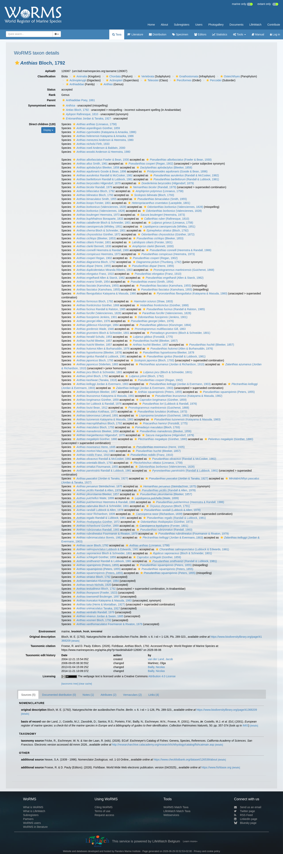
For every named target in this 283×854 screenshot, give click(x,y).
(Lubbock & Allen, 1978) (170, 510)
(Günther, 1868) (162, 305)
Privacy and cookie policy (207, 851)
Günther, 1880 (94, 439)
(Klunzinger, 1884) (163, 325)
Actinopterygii (75, 80)
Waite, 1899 (93, 498)
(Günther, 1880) (160, 439)
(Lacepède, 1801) (158, 202)
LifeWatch (255, 24)
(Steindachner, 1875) (168, 486)
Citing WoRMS (104, 807)
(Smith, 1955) (160, 199)
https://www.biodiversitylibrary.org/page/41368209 (227, 709)
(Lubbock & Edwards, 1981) (192, 549)
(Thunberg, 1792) (157, 262)
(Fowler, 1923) (95, 592)
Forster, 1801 (91, 202)
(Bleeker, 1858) (164, 167)
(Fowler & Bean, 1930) (178, 159)
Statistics (219, 34)
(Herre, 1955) (91, 265)
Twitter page (244, 811)
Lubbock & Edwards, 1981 (105, 549)
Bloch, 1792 (75, 109)
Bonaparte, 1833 (97, 218)
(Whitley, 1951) (97, 226)
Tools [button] (239, 34)
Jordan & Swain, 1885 (97, 616)
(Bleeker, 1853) (94, 238)
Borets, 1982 (97, 537)
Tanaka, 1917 (96, 608)
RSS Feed (243, 815)
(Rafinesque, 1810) (164, 218)
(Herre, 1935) (158, 447)
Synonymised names (41, 105)
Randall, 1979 (92, 187)
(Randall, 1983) (164, 529)
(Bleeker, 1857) (153, 340)
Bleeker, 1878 (166, 352)
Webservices (171, 815)
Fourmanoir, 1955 (95, 466)
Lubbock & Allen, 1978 (97, 510)
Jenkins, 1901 (94, 317)
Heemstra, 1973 (95, 214)
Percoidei (213, 80)
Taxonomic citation (43, 646)
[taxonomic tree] (69, 683)
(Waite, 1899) (154, 498)
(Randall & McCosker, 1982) (184, 175)
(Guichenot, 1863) (162, 415)
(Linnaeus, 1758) (94, 124)
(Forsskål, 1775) (151, 336)
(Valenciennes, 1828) (99, 206)
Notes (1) (88, 694)
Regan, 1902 (92, 258)
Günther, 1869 (95, 525)
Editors (200, 34)
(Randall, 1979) (152, 187)
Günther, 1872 (96, 234)
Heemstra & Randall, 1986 (100, 250)
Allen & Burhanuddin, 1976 (101, 348)
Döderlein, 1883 (95, 364)
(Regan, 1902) (148, 163)
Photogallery (216, 24)
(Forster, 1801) (149, 242)
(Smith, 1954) (149, 281)
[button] (17, 62)
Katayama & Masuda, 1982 (103, 395)
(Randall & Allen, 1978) (166, 490)
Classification (46, 76)
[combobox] (29, 34)
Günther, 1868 (95, 305)
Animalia (79, 76)
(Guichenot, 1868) (181, 269)
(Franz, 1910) (155, 273)
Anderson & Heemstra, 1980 (102, 140)
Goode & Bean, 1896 (99, 171)
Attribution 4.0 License (162, 676)
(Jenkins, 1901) (160, 317)
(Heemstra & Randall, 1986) (178, 250)
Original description (42, 636)
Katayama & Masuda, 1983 (102, 419)
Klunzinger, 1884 (95, 325)
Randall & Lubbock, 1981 (102, 179)
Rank (52, 94)
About (164, 24)
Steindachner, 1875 (97, 486)
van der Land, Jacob (160, 659)
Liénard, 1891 (95, 415)
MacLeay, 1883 (93, 450)
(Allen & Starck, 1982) (172, 277)
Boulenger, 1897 (96, 596)
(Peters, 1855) (157, 391)
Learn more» (190, 841)
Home (151, 24)
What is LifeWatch (34, 811)
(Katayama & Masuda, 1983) (185, 419)
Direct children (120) (42, 124)
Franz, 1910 (93, 273)
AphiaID (50, 71)
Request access (104, 815)
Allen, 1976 (91, 321)
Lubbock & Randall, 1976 (97, 403)
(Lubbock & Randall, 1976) (167, 403)
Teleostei (150, 80)
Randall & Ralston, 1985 (99, 309)
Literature (135, 34)
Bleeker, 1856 (95, 431)
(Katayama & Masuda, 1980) (189, 293)
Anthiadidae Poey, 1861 (78, 100)
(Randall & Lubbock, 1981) (184, 179)
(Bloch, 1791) (167, 506)
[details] (75, 640)
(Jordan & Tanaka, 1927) (100, 478)
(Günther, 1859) (161, 399)
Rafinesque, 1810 (79, 114)
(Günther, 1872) (165, 234)
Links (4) (153, 694)
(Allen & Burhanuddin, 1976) (179, 348)
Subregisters (181, 24)
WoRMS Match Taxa (176, 807)
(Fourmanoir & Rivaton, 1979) (191, 533)
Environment (47, 631)
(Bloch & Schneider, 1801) (178, 332)
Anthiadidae (74, 84)
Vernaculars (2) (132, 694)
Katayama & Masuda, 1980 (104, 293)
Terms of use (102, 811)
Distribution (157, 34)
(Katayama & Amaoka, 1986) (104, 132)
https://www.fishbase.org (216, 767)
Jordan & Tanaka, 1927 (86, 118)
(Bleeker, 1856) (163, 431)
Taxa (116, 34)
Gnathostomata (186, 76)
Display (48, 130)
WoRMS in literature (35, 826)
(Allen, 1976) (150, 321)
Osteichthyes (229, 76)
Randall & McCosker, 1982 (102, 175)
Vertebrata (145, 76)
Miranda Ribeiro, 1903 (102, 269)
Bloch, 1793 (92, 195)
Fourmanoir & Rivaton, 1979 (105, 533)
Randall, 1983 (95, 529)
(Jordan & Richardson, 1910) (169, 364)
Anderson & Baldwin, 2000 (98, 147)
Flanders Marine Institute (128, 851)
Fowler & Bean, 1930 (100, 159)
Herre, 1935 (93, 447)
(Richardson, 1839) (156, 513)
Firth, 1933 (90, 143)
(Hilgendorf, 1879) (165, 183)
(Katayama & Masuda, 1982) (186, 395)
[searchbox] (28, 34)
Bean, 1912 (90, 407)
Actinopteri (113, 80)
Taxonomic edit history (40, 655)
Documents (236, 24)
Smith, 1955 (94, 199)
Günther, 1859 (96, 128)
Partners (28, 819)
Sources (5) (28, 694)
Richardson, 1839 (93, 513)
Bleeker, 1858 (95, 167)
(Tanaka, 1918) (94, 380)
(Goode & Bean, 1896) (174, 171)
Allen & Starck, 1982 (98, 277)
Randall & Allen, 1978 (96, 490)
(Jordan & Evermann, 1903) (178, 384)
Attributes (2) (108, 694)
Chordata (113, 76)
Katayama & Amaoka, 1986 (103, 136)
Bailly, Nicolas (156, 667)
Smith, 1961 (90, 163)
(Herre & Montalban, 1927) (98, 604)
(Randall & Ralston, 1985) (173, 309)
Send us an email (247, 807)
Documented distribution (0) (59, 694)
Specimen (180, 34)
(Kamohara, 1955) (95, 285)
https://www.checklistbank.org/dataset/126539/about (185, 759)
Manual (258, 34)
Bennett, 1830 (91, 246)
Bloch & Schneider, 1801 (101, 222)
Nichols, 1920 (91, 584)
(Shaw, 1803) (151, 301)
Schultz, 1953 (92, 336)
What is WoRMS (33, 807)
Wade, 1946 (93, 328)
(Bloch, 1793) (152, 195)
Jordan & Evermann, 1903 (100, 384)
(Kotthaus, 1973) (160, 411)
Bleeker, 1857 (92, 340)
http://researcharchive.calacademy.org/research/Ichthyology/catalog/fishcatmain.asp (163, 744)
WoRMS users (32, 822)
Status (51, 89)
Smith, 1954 (91, 281)
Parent (51, 100)
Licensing (49, 676)
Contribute (273, 24)
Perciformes (182, 80)
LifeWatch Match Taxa (177, 811)
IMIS (245, 725)
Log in (275, 34)
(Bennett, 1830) (151, 246)
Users (198, 24)
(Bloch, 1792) (165, 230)
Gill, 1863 (158, 328)
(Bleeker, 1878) (97, 352)
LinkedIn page (245, 819)
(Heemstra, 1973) (160, 214)
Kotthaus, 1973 (94, 411)
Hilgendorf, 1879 (96, 183)
